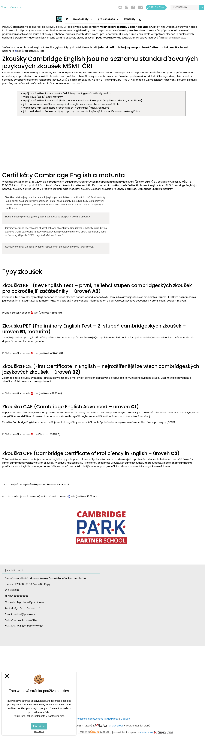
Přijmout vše (39, 726)
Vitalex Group (116, 725)
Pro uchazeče (108, 19)
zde (19, 51)
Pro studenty (82, 19)
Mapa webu (111, 718)
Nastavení (39, 731)
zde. (35, 312)
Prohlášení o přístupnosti (89, 718)
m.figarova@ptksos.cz (173, 37)
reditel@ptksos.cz (24, 614)
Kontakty (129, 19)
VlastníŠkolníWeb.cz (83, 732)
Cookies (125, 718)
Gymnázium (11, 7)
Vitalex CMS (146, 732)
